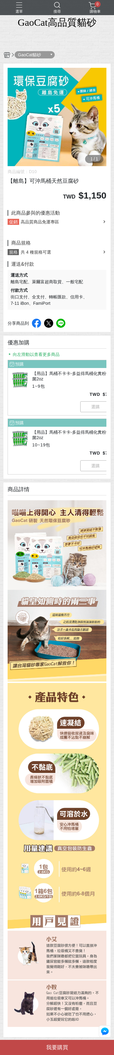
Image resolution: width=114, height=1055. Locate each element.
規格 (13, 252)
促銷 (13, 221)
